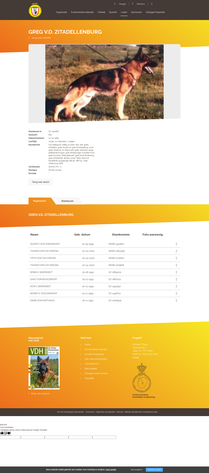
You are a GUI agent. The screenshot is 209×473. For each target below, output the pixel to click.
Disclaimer (90, 412)
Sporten (113, 12)
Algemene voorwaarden (105, 412)
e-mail (135, 357)
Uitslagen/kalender (155, 12)
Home (88, 344)
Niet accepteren (136, 470)
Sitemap (119, 412)
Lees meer (176, 244)
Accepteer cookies (154, 470)
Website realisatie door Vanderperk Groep (141, 412)
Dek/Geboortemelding (96, 359)
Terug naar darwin (40, 182)
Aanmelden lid (92, 364)
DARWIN (47, 38)
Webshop (141, 4)
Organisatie (61, 12)
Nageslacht (39, 201)
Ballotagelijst (91, 368)
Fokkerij (101, 12)
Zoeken (151, 4)
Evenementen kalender (82, 12)
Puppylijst (89, 378)
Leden (124, 12)
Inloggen (122, 4)
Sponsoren (136, 12)
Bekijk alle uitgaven (40, 393)
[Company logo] (35, 11)
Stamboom (67, 201)
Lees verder (111, 469)
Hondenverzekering (94, 354)
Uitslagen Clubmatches (96, 373)
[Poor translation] (7, 433)
